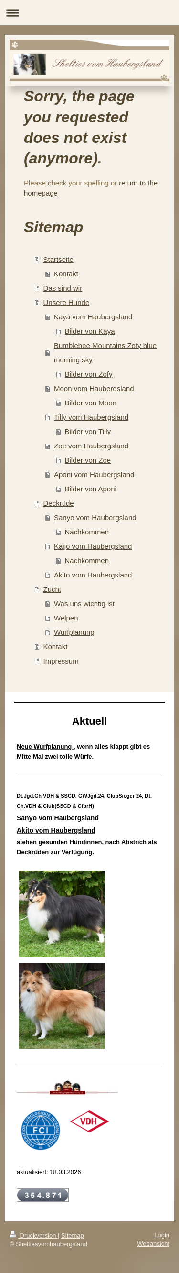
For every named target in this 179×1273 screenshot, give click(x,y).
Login (161, 1235)
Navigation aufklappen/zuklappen (89, 12)
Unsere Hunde (66, 302)
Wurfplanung (74, 632)
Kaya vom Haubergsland (93, 317)
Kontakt (66, 274)
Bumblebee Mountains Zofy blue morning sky (105, 352)
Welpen (66, 618)
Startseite (58, 259)
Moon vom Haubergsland (94, 388)
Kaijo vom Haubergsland (93, 546)
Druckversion (34, 1235)
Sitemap (72, 1235)
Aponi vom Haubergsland (94, 474)
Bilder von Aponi (90, 489)
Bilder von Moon (90, 403)
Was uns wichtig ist (84, 603)
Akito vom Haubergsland (93, 575)
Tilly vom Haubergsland (91, 417)
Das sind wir (63, 288)
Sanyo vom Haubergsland (95, 517)
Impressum (61, 661)
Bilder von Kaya (90, 331)
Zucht (52, 589)
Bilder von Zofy (89, 374)
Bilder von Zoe (88, 460)
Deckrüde (58, 503)
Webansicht (153, 1243)
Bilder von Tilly (88, 431)
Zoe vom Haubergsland (91, 446)
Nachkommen (87, 532)
